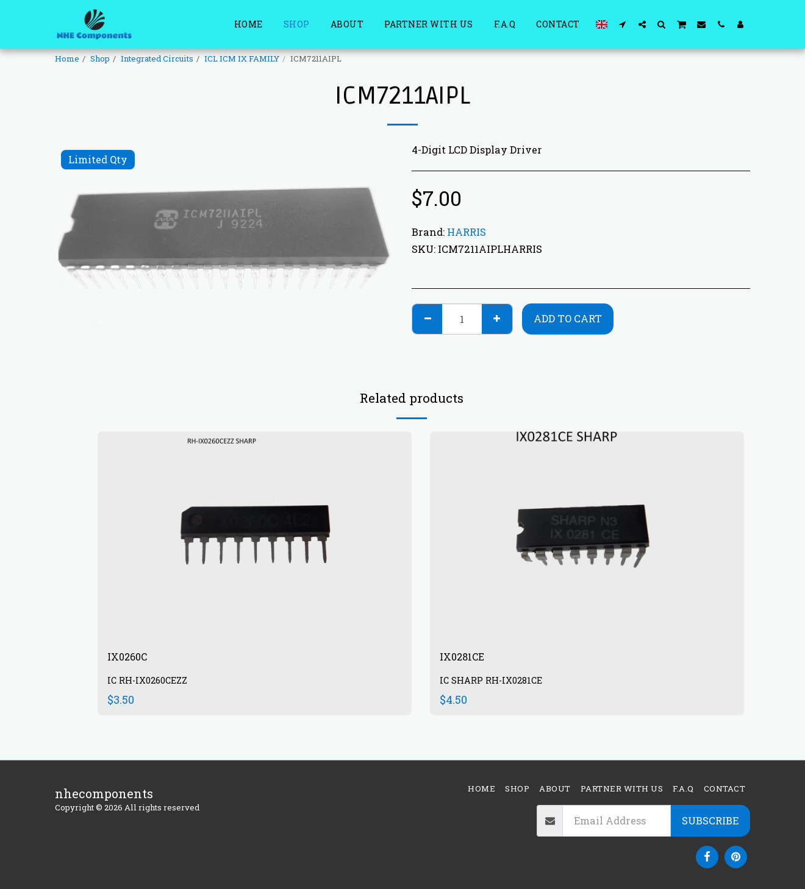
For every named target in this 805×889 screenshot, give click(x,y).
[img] (255, 535)
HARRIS (466, 231)
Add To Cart (568, 318)
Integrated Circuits (157, 58)
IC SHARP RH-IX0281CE (496, 684)
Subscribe (710, 820)
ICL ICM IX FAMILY (241, 58)
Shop (100, 58)
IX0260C (131, 659)
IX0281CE (466, 659)
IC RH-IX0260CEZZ (151, 684)
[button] (623, 24)
